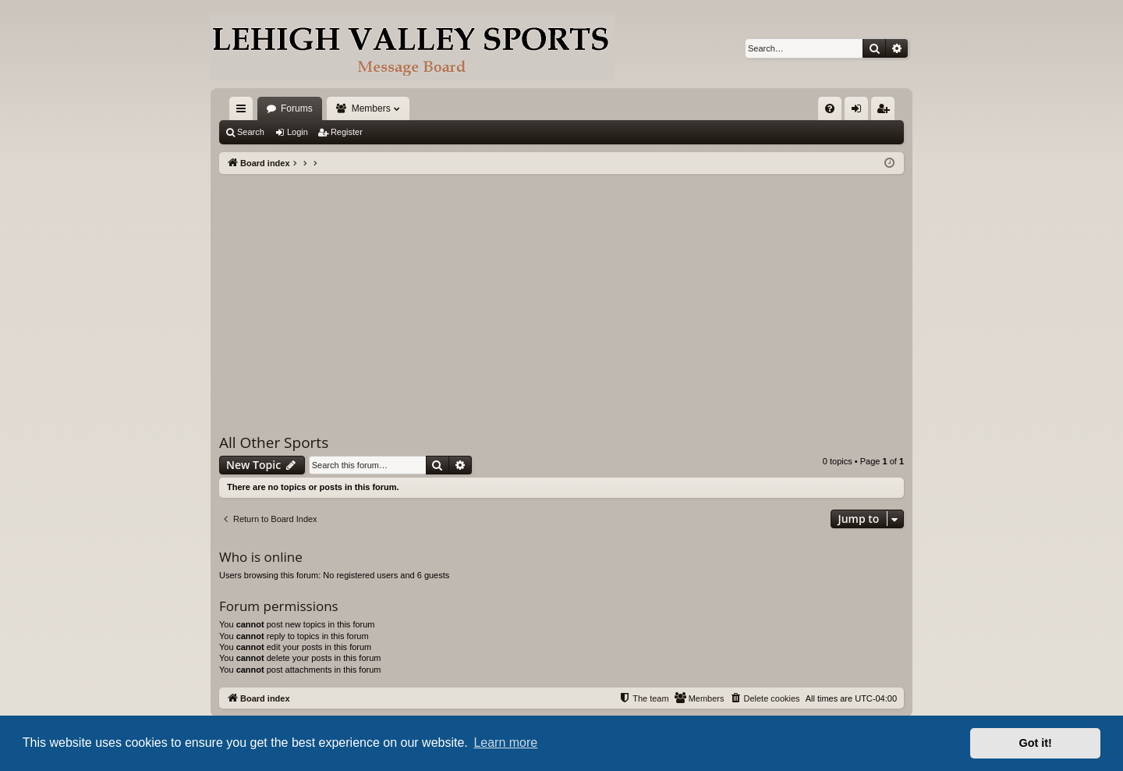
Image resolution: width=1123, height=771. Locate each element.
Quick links (244, 111)
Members (371, 108)
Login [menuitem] (860, 111)
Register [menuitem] (886, 111)
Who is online (261, 557)
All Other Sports (273, 442)
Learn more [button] (505, 742)
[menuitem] (829, 108)
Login (297, 132)
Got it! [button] (1035, 743)
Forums (297, 108)
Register (347, 132)
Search (250, 132)
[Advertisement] (561, 291)
